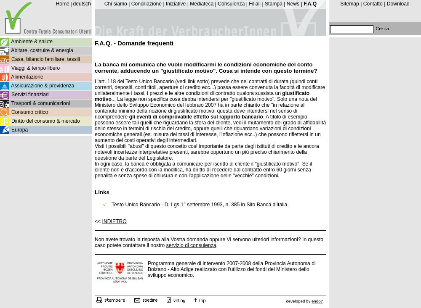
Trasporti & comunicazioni (40, 103)
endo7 (317, 301)
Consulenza (231, 4)
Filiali (255, 4)
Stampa (273, 4)
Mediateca (201, 4)
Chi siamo (115, 4)
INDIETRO (114, 221)
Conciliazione (146, 4)
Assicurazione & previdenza (42, 86)
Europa (19, 130)
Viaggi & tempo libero (35, 68)
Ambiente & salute (32, 42)
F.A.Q (310, 4)
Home (62, 4)
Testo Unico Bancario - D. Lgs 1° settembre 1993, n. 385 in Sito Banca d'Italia (199, 205)
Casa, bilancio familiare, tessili (45, 59)
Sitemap (349, 4)
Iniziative (176, 4)
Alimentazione (27, 77)
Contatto (373, 4)
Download (398, 4)
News (293, 4)
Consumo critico (29, 112)
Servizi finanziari (30, 94)
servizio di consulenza (191, 245)
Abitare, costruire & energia (42, 50)
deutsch (82, 4)
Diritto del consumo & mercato (45, 121)
